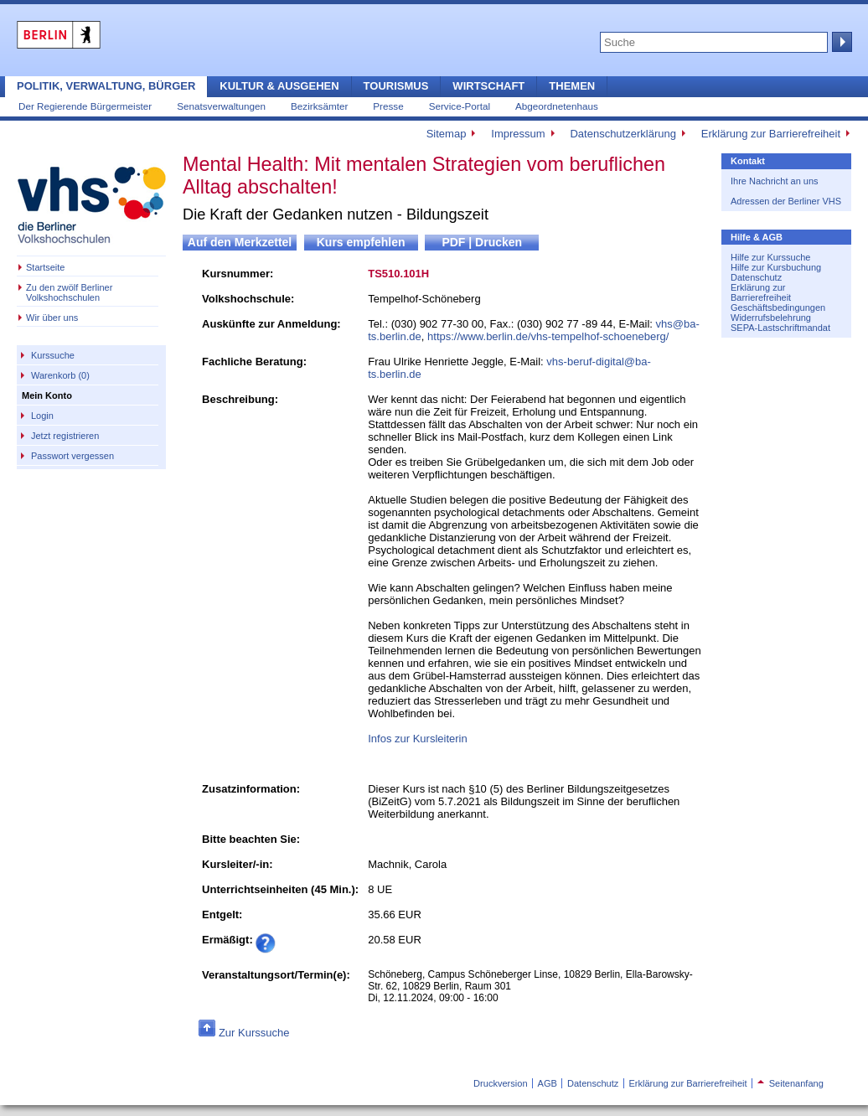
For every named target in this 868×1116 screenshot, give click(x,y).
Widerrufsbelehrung (771, 318)
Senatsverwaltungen (221, 106)
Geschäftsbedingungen (778, 307)
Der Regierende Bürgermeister (85, 106)
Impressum (518, 133)
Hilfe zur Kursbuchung (776, 267)
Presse (388, 106)
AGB (547, 1083)
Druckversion (500, 1083)
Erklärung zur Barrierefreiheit (770, 133)
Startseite (45, 267)
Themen (572, 86)
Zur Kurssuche (254, 1032)
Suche (840, 42)
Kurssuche (53, 355)
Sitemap (446, 133)
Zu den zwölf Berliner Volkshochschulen (69, 292)
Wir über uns (52, 318)
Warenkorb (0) (60, 375)
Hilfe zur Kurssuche (770, 257)
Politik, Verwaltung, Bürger (106, 86)
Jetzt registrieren (65, 436)
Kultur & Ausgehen (279, 86)
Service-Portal (459, 106)
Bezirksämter (319, 106)
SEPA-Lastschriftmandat (780, 328)
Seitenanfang (790, 1083)
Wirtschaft (488, 86)
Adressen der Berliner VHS (786, 201)
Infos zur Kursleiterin (418, 738)
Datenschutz (756, 277)
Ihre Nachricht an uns (775, 181)
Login (42, 416)
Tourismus (396, 86)
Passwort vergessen (72, 456)
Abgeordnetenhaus (556, 106)
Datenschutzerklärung (622, 133)
